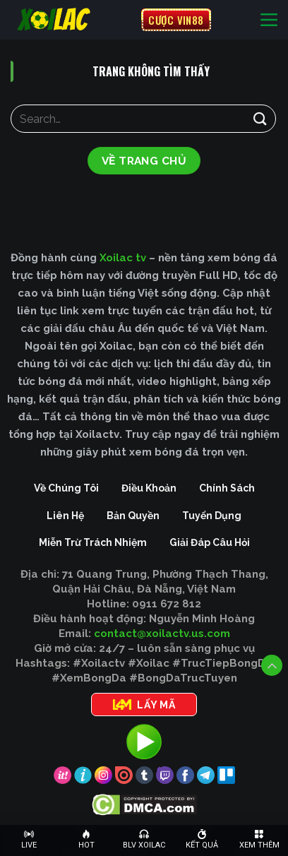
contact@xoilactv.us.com (162, 633)
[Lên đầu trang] (271, 665)
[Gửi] (260, 118)
